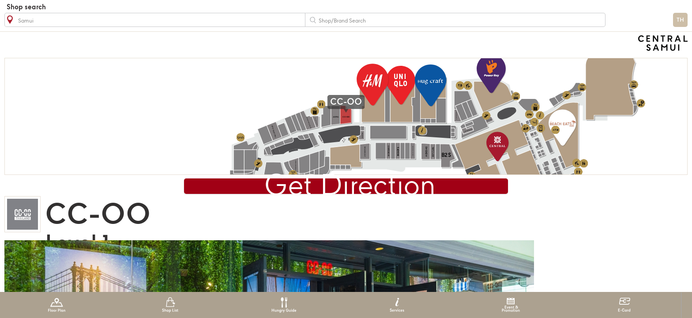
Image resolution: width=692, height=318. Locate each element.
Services (397, 305)
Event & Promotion (511, 305)
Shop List (170, 305)
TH (680, 20)
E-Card (624, 305)
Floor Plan (57, 305)
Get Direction (350, 187)
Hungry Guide (283, 305)
